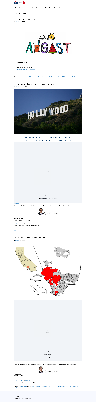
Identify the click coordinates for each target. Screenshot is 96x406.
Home (16, 7)
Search (37, 7)
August (32, 76)
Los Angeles (60, 228)
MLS (63, 76)
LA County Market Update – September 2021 (34, 84)
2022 (30, 76)
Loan (56, 228)
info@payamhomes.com (22, 69)
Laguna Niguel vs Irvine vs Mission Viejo (22, 398)
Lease (27, 7)
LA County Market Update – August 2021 (32, 238)
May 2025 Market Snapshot (19, 396)
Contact (59, 7)
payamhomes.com (31, 69)
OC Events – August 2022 (25, 19)
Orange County (72, 76)
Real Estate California (22, 228)
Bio (55, 7)
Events (36, 76)
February (40, 76)
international (65, 7)
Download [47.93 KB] (18, 361)
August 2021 (38, 228)
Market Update (58, 76)
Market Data (44, 7)
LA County (52, 228)
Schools (50, 7)
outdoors (77, 76)
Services (21, 7)
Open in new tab (53, 198)
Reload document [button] (43, 198)
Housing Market (45, 76)
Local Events (20, 76)
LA (49, 228)
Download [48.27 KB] (18, 203)
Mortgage (66, 76)
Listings (32, 7)
